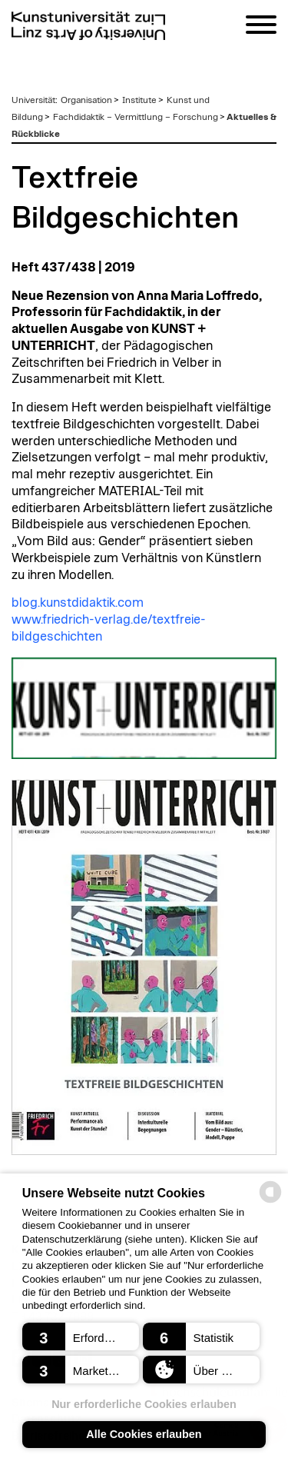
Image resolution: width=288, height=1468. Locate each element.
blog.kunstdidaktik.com (78, 603)
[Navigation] (261, 27)
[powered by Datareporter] (270, 1201)
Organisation (86, 100)
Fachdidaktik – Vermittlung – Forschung (135, 117)
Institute (139, 100)
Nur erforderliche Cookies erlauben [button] (144, 1404)
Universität (33, 100)
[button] (80, 1336)
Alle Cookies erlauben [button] (143, 1434)
